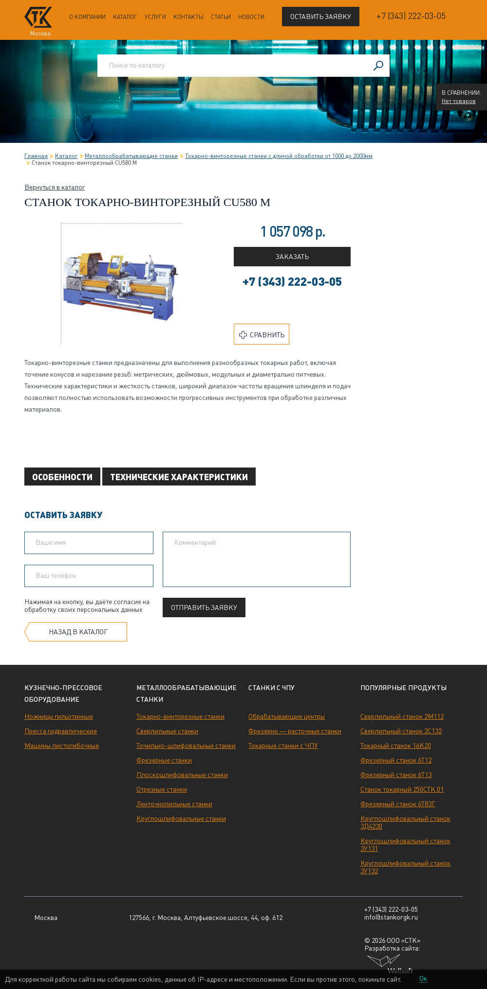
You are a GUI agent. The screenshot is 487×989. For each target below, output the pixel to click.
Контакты (188, 17)
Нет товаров (459, 101)
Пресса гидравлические (60, 731)
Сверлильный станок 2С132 (401, 731)
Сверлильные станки (167, 731)
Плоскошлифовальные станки (182, 775)
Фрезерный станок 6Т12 (395, 760)
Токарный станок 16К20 (395, 745)
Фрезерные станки (164, 760)
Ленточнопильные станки (174, 804)
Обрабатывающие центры (286, 716)
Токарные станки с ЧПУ (283, 745)
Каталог (125, 17)
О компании (87, 17)
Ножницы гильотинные (58, 716)
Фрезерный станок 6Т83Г (397, 804)
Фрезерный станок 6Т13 (395, 775)
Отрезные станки (161, 789)
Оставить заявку (320, 16)
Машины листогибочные (61, 745)
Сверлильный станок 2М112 (402, 716)
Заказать (292, 256)
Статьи (221, 17)
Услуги (155, 17)
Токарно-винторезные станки (180, 716)
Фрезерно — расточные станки (294, 731)
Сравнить (261, 335)
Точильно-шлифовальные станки (186, 745)
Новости (251, 17)
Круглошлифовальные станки (181, 818)
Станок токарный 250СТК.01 (402, 789)
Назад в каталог (78, 632)
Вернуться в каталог (54, 187)
